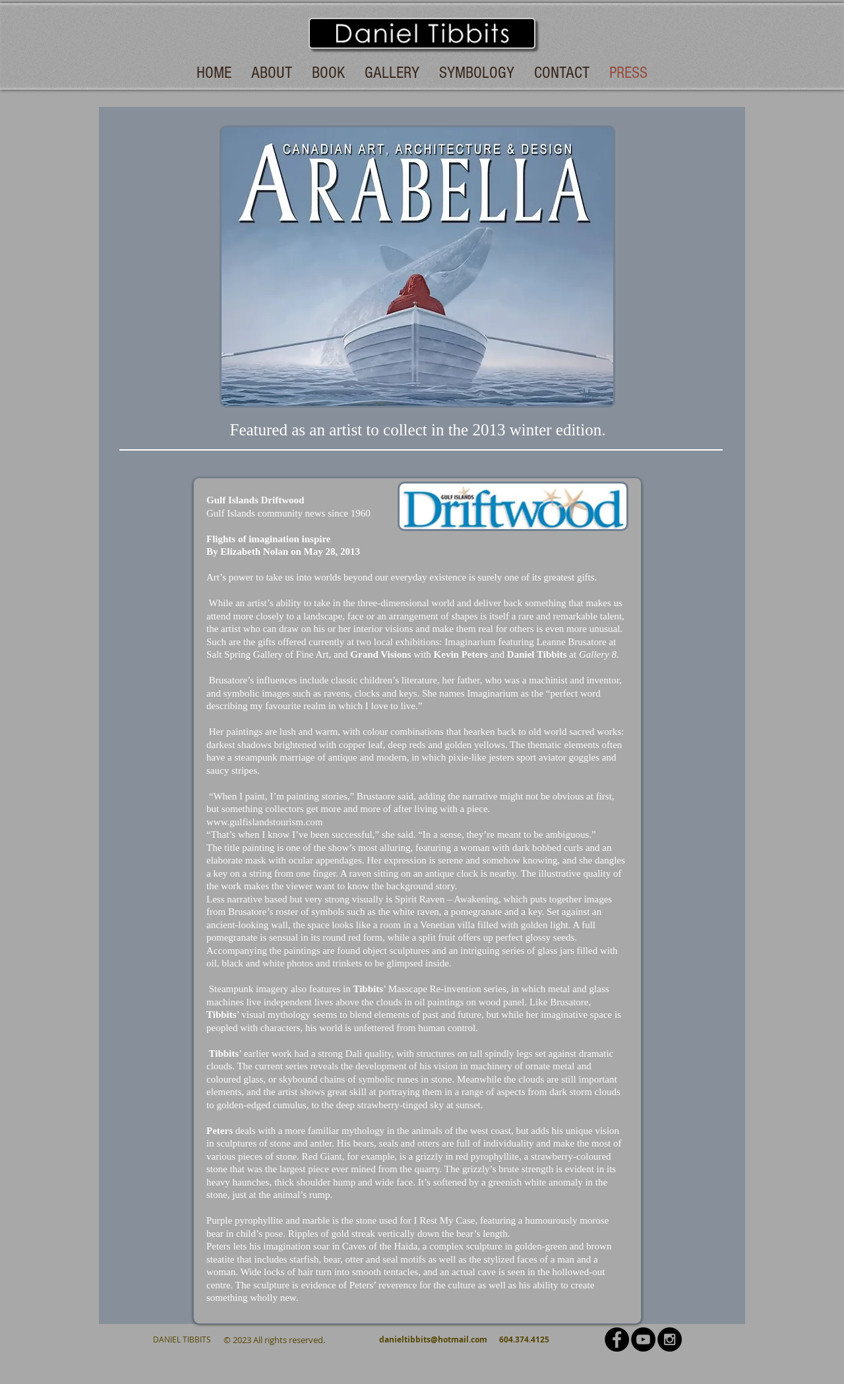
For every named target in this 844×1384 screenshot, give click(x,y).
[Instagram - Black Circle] (669, 1339)
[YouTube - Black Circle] (643, 1339)
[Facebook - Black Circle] (617, 1339)
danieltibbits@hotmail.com (433, 1339)
